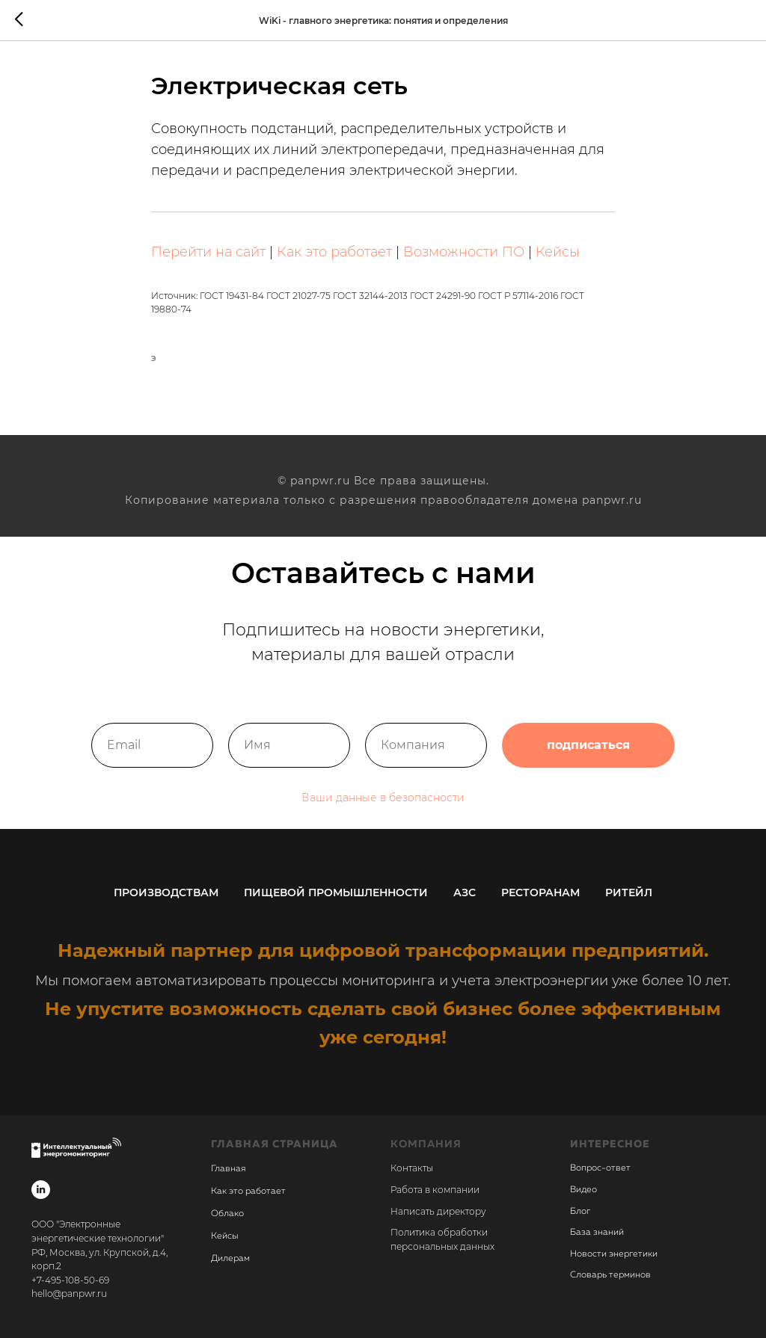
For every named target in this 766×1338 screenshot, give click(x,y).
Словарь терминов (610, 1275)
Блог (580, 1211)
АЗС (464, 892)
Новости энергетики (614, 1254)
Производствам (166, 892)
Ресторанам (540, 892)
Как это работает (334, 252)
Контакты (411, 1168)
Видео (583, 1190)
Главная (228, 1169)
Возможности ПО (463, 252)
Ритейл (628, 892)
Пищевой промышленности (336, 892)
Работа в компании (434, 1189)
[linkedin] (40, 1190)
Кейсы (558, 252)
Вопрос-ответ (600, 1169)
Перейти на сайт (208, 252)
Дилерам (230, 1259)
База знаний (597, 1232)
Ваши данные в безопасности (383, 797)
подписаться (588, 745)
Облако (227, 1214)
